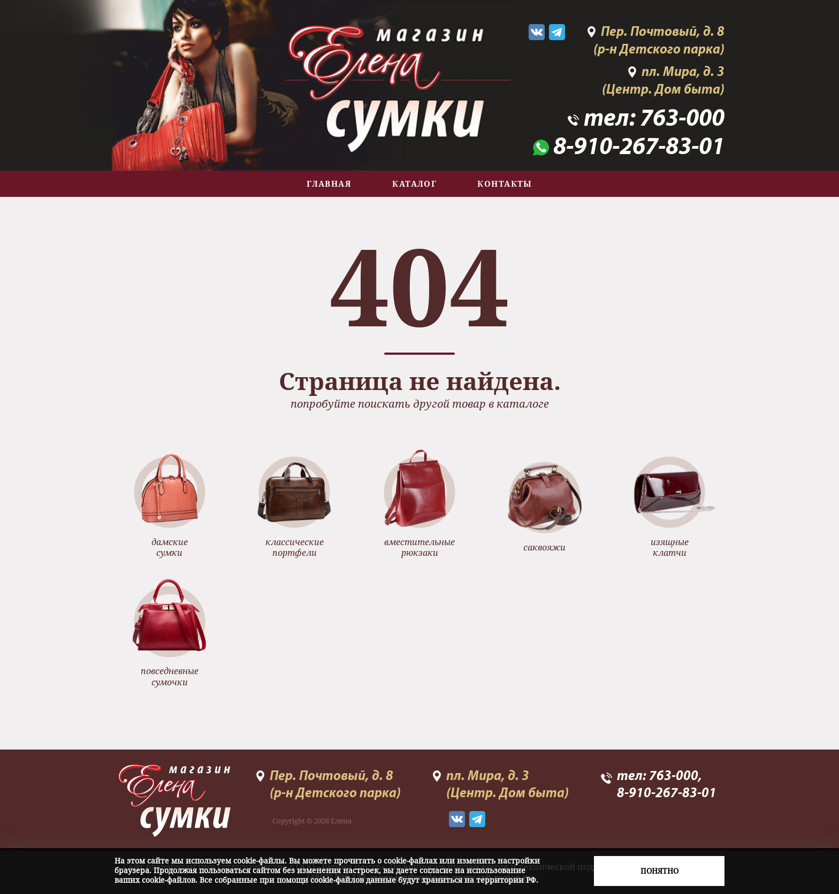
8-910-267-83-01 (638, 148)
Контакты (504, 183)
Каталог (414, 183)
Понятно (659, 871)
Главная (329, 183)
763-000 (682, 120)
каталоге (523, 403)
